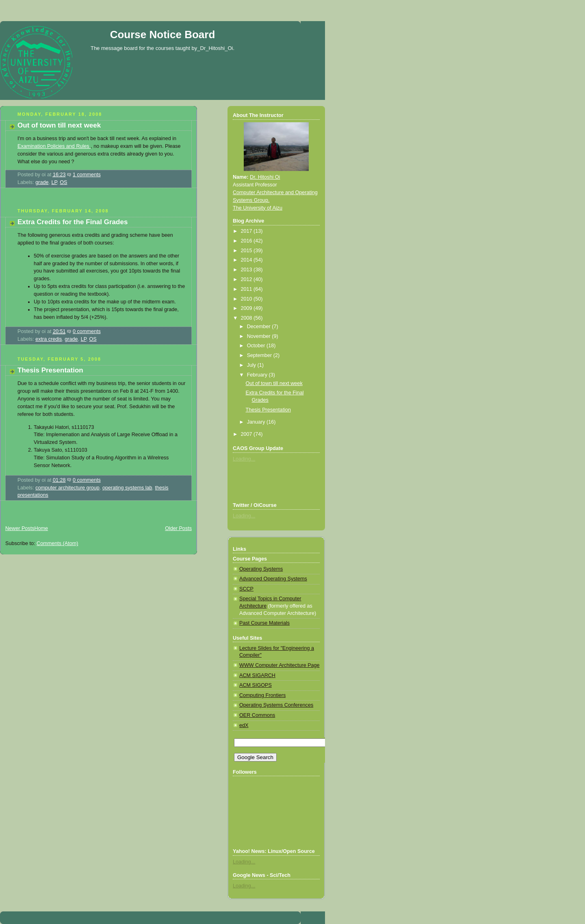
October (256, 345)
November (259, 336)
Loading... (244, 459)
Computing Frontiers (262, 695)
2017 (247, 231)
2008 (247, 318)
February (258, 375)
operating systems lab (127, 488)
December (259, 326)
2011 (247, 289)
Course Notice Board (162, 34)
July (252, 365)
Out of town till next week (59, 125)
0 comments (87, 331)
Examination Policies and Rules (54, 146)
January (256, 422)
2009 (247, 308)
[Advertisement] (95, 201)
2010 (247, 299)
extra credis (48, 339)
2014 (247, 260)
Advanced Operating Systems (273, 579)
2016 (247, 241)
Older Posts (178, 528)
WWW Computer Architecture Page (279, 665)
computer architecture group (67, 488)
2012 (247, 279)
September (260, 355)
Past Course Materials (264, 623)
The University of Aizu (257, 208)
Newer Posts (19, 528)
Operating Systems (261, 569)
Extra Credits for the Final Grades (72, 222)
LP (54, 182)
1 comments (87, 174)
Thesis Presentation (50, 370)
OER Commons (257, 715)
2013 (247, 270)
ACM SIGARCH (257, 675)
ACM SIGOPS (255, 685)
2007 (247, 434)
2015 (247, 250)
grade (41, 182)
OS (63, 182)
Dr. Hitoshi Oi (265, 177)
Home (41, 528)
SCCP (246, 589)
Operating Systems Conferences (276, 705)
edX (243, 725)
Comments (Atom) (57, 543)
